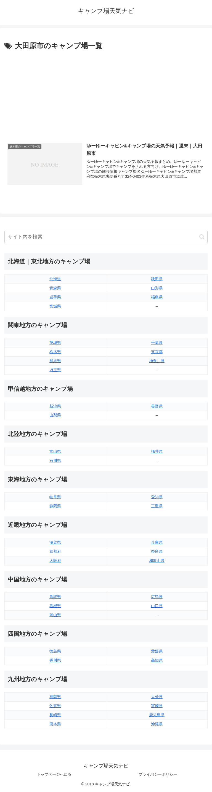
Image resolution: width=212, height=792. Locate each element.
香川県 (55, 660)
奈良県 (157, 551)
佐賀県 (55, 706)
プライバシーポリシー (158, 774)
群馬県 (55, 361)
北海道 (55, 279)
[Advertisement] (106, 93)
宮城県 (55, 306)
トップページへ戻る (54, 774)
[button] (202, 237)
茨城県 (55, 342)
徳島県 (55, 651)
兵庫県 (157, 542)
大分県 (157, 696)
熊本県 (55, 724)
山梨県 (55, 415)
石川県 (55, 460)
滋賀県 (55, 542)
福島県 (157, 297)
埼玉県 (55, 370)
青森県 (55, 288)
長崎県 (55, 715)
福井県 (157, 451)
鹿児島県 (157, 715)
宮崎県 (157, 706)
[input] (106, 237)
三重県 (157, 506)
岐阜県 (55, 497)
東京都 (157, 351)
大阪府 (55, 560)
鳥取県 (55, 596)
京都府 (55, 551)
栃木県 (55, 351)
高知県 (157, 660)
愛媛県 (157, 651)
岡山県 (55, 615)
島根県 (55, 606)
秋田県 (157, 279)
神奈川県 (157, 361)
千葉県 (157, 342)
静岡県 (55, 506)
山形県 (157, 288)
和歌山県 (157, 560)
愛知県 (157, 497)
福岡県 (55, 696)
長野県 (157, 406)
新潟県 (55, 406)
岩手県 (55, 297)
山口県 (157, 606)
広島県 (157, 596)
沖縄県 (157, 724)
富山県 (55, 451)
